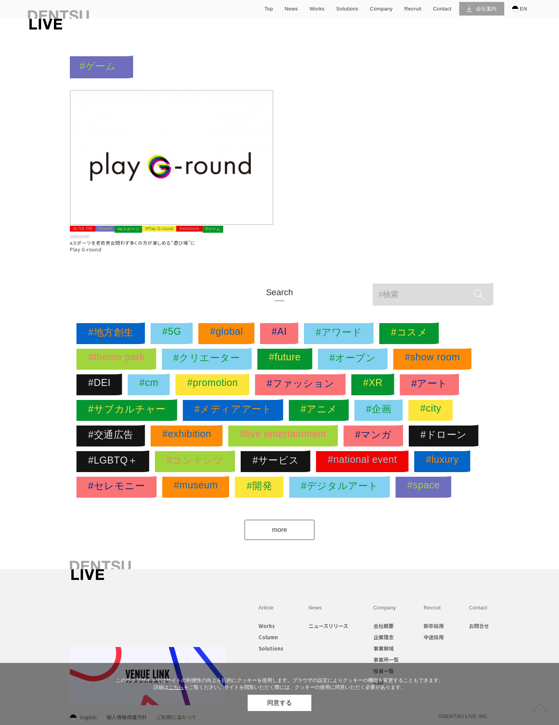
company (381, 9)
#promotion (214, 384)
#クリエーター (209, 359)
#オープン (355, 359)
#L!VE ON (82, 229)
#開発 (261, 487)
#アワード (341, 333)
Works (267, 626)
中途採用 (434, 637)
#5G (173, 333)
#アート (431, 384)
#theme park (118, 359)
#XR (374, 384)
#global (228, 333)
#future (287, 359)
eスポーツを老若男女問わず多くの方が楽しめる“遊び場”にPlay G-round (133, 246)
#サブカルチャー (129, 410)
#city (432, 410)
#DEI (101, 384)
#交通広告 (112, 436)
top (268, 9)
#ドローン (445, 436)
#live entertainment (285, 436)
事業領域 (383, 648)
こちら (176, 687)
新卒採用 (434, 626)
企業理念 (383, 637)
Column (268, 637)
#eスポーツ (128, 229)
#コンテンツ (197, 461)
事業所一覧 (386, 659)
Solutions (271, 648)
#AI (281, 333)
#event (105, 229)
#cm (150, 384)
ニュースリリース (328, 626)
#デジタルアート (341, 487)
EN (519, 9)
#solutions (189, 229)
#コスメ (411, 333)
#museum (198, 487)
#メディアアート (235, 410)
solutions (347, 9)
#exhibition (188, 436)
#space (425, 487)
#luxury (444, 461)
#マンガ (375, 436)
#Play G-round (159, 229)
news (291, 9)
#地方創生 (112, 333)
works (317, 9)
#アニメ (320, 410)
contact (442, 9)
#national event (364, 461)
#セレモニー (118, 487)
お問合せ (479, 626)
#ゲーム (213, 229)
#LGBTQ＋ (115, 461)
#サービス (277, 461)
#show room (434, 359)
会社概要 (383, 626)
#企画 (381, 410)
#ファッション (302, 384)
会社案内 (482, 8)
